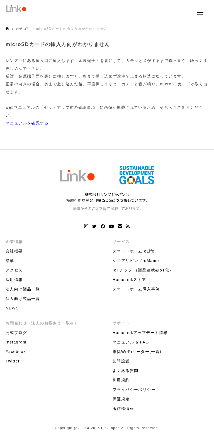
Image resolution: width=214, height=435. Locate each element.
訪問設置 (121, 361)
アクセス (14, 270)
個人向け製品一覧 (23, 298)
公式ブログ (16, 332)
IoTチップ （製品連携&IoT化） (143, 270)
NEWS (12, 308)
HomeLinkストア (129, 279)
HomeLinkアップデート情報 (140, 332)
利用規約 (121, 380)
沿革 (10, 260)
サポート (121, 323)
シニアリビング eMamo (136, 260)
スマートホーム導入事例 (136, 289)
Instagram (16, 342)
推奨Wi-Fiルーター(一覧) (137, 351)
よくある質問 (125, 370)
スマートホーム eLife (133, 251)
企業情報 (14, 241)
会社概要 (14, 251)
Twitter (13, 361)
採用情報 (14, 279)
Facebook (16, 351)
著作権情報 (123, 408)
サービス (121, 241)
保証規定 (121, 399)
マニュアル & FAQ (131, 342)
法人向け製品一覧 (23, 289)
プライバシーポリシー (134, 389)
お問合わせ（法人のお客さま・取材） (42, 323)
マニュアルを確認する (27, 123)
